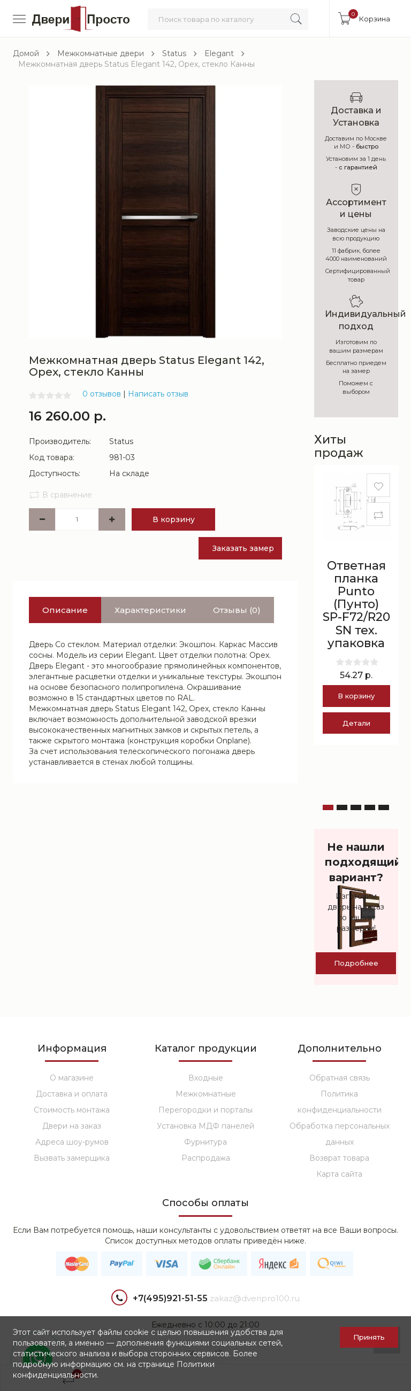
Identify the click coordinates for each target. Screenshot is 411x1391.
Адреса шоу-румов (72, 1142)
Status (174, 53)
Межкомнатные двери (100, 53)
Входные (205, 1078)
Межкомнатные (206, 1094)
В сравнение (60, 494)
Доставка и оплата (72, 1094)
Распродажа (205, 1158)
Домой (26, 53)
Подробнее (356, 963)
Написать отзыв (158, 394)
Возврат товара (339, 1158)
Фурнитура (205, 1142)
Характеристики (150, 610)
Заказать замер (243, 548)
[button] (328, 807)
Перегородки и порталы (205, 1110)
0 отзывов (101, 394)
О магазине (72, 1078)
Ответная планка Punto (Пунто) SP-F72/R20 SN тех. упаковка (356, 604)
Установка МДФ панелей (205, 1126)
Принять (369, 1337)
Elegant (219, 53)
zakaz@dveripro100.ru (255, 1298)
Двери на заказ (71, 1126)
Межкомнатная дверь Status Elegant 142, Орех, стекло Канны (136, 64)
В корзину (174, 519)
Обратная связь (339, 1078)
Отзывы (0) (237, 610)
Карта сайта (339, 1174)
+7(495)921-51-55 (159, 1298)
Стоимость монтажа (72, 1110)
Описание (65, 610)
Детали (356, 723)
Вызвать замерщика (72, 1158)
